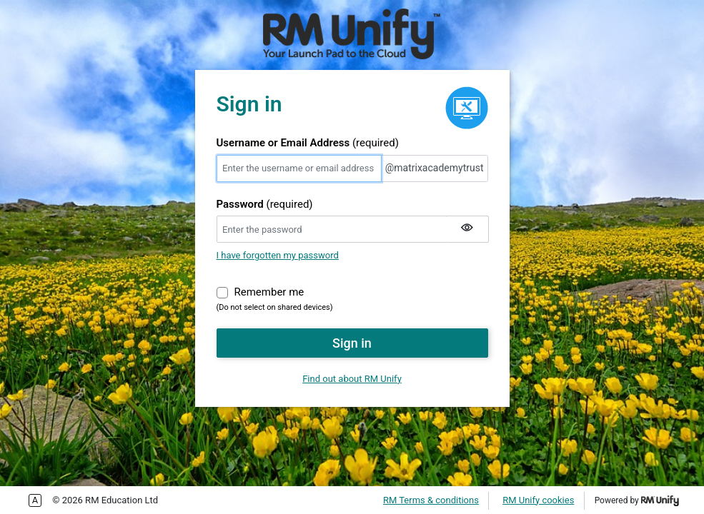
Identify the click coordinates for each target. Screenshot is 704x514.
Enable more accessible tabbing (35, 500)
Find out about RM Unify (352, 378)
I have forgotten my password (278, 255)
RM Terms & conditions (431, 500)
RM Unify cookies (538, 500)
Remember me (269, 291)
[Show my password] (467, 229)
